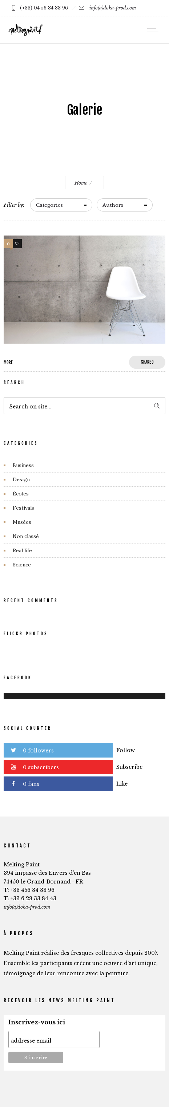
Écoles (21, 493)
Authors (112, 205)
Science (22, 564)
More (8, 362)
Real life (22, 550)
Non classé (26, 536)
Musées (22, 522)
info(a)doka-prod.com (112, 8)
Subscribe (129, 767)
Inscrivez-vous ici (36, 1022)
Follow (125, 750)
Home (81, 183)
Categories (49, 205)
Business (23, 465)
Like (122, 783)
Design (21, 479)
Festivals (23, 508)
